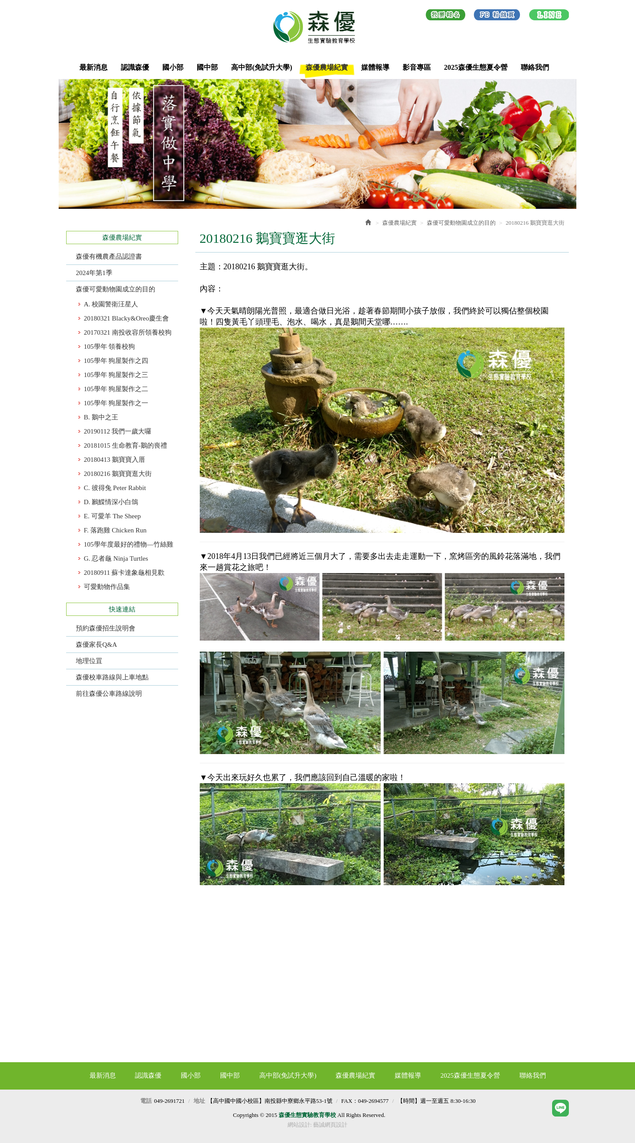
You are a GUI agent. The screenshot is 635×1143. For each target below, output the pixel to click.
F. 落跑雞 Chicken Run (115, 530)
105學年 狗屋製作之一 (116, 403)
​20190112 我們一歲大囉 (117, 431)
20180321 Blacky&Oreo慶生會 (126, 318)
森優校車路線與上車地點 (112, 677)
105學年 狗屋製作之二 (116, 388)
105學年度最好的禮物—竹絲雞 (128, 544)
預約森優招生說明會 (105, 628)
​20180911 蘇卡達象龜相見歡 (124, 572)
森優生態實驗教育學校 (317, 27)
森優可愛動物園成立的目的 (115, 289)
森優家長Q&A (96, 644)
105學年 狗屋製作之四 (116, 360)
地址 (199, 1101)
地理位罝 (89, 660)
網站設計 (299, 1124)
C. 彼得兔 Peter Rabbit (115, 487)
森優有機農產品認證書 (109, 256)
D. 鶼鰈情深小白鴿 (111, 501)
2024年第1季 (94, 272)
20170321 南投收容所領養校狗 (128, 332)
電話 (146, 1101)
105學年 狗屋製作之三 (116, 374)
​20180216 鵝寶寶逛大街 (118, 473)
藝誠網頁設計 (330, 1124)
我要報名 (446, 16)
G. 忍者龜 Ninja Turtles (116, 558)
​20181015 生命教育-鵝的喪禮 (125, 445)
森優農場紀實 (399, 222)
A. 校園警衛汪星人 (111, 304)
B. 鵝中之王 (101, 417)
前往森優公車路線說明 (109, 693)
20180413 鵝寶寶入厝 (114, 459)
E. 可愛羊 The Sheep (112, 516)
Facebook (497, 16)
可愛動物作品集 (107, 586)
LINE (549, 16)
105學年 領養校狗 (109, 346)
